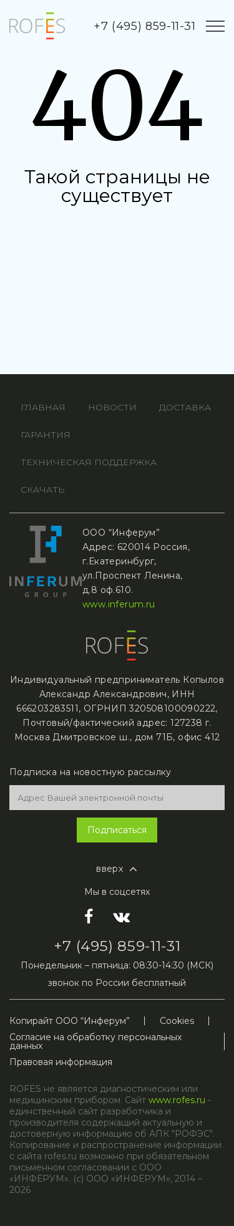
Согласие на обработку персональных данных (95, 1041)
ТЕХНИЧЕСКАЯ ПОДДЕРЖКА (89, 462)
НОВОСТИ (112, 407)
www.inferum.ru (118, 604)
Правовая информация (60, 1062)
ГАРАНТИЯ (46, 434)
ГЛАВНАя (43, 407)
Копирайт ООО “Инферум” (69, 1020)
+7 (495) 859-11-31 (145, 26)
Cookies (177, 1020)
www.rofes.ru (177, 1100)
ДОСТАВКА (185, 407)
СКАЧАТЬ (43, 489)
